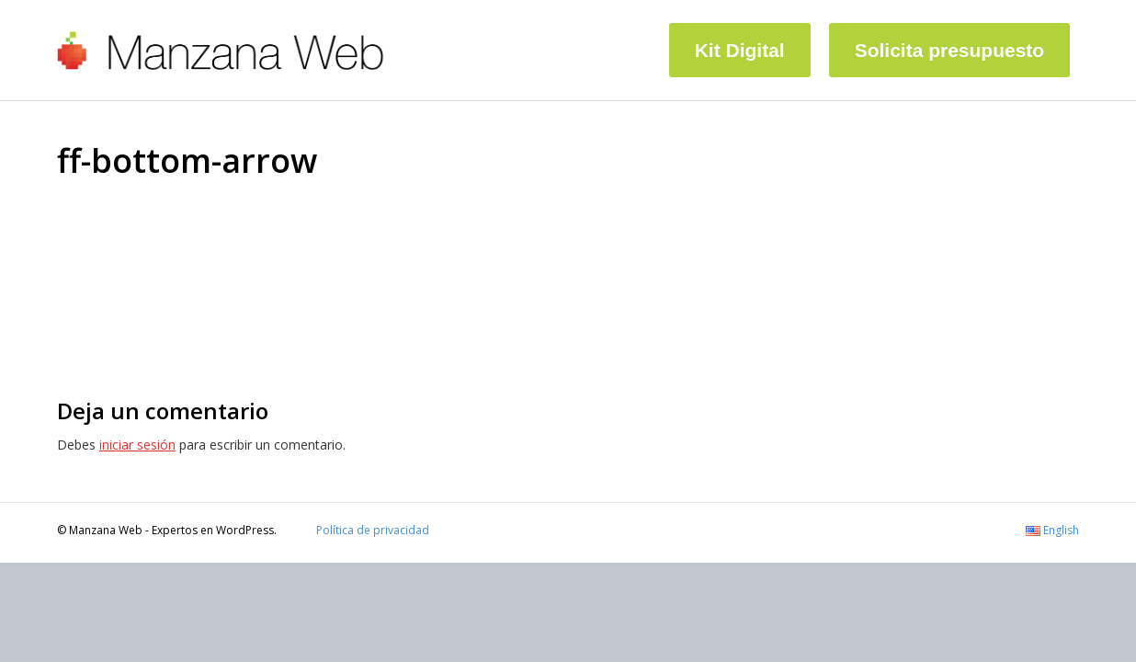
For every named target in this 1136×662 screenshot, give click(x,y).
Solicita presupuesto (950, 50)
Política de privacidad (372, 530)
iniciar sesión (137, 444)
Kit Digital (740, 50)
